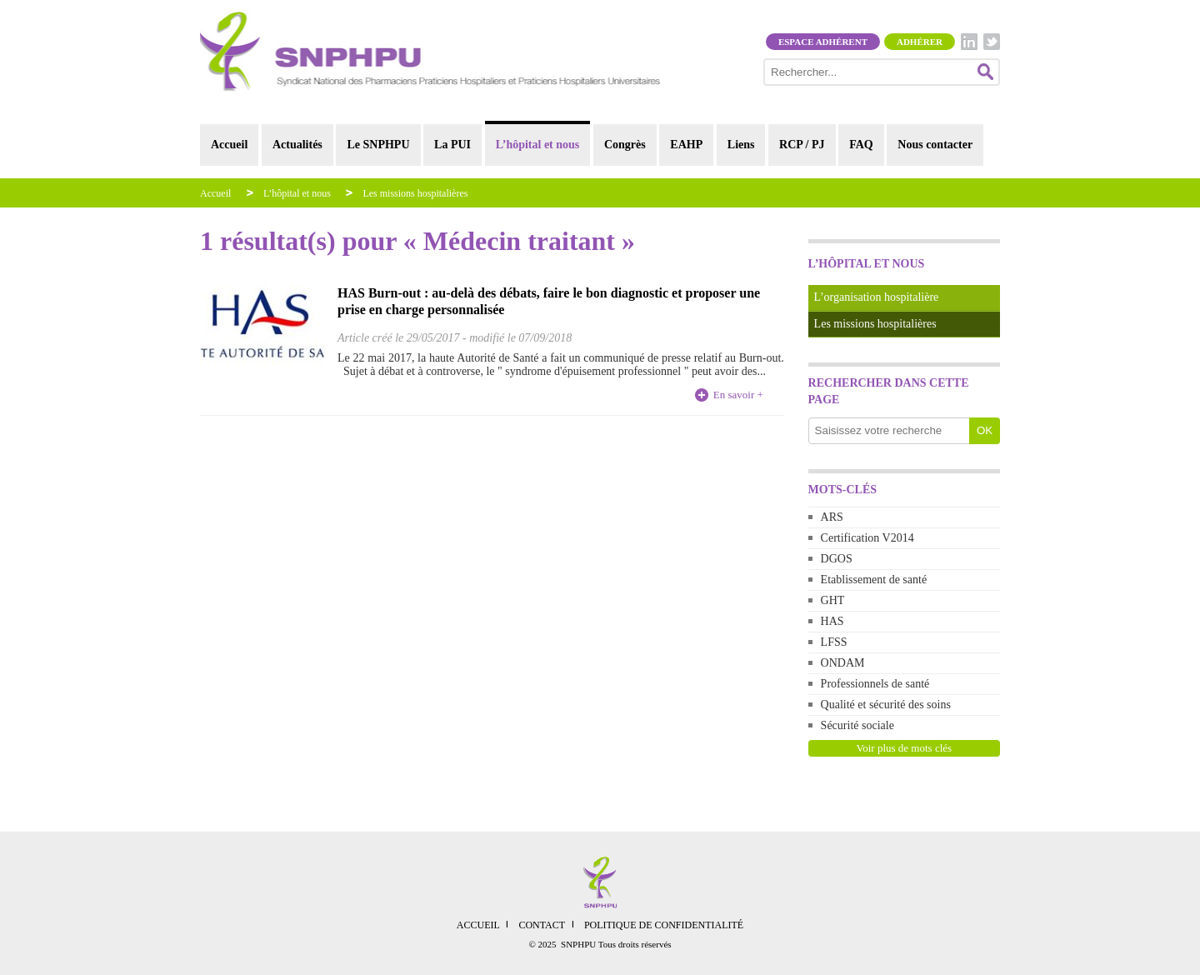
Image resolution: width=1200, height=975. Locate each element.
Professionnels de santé (875, 684)
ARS (832, 517)
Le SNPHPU (378, 144)
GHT (833, 600)
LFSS (834, 642)
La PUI (452, 144)
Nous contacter (935, 144)
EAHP (686, 144)
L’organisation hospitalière (876, 297)
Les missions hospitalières (415, 193)
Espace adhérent (823, 42)
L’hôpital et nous (538, 144)
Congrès (625, 144)
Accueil (229, 144)
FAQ (861, 144)
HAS (832, 621)
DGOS (836, 558)
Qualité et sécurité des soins (886, 704)
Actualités (297, 144)
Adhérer (919, 42)
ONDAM (843, 663)
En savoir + (738, 394)
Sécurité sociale (857, 725)
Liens (741, 144)
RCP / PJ (801, 144)
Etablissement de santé (874, 579)
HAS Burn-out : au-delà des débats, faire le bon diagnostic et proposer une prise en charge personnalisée (549, 301)
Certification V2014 (867, 538)
